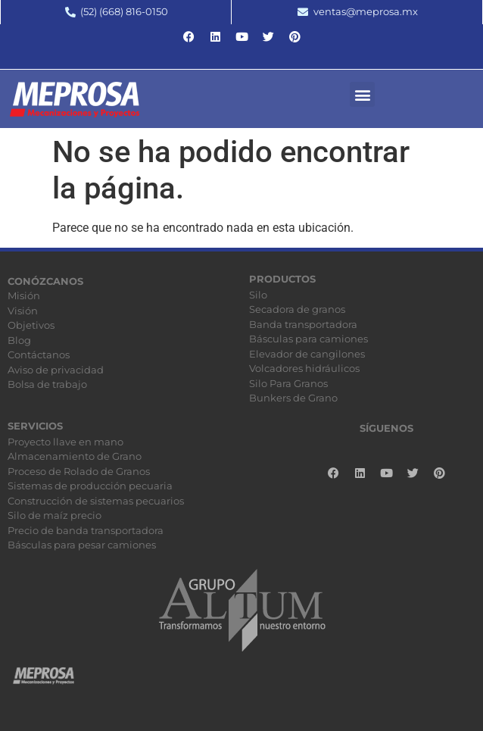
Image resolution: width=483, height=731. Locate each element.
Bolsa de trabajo (47, 384)
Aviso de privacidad (56, 370)
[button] (362, 94)
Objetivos (31, 325)
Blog (19, 340)
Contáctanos (39, 354)
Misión (24, 295)
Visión (23, 311)
